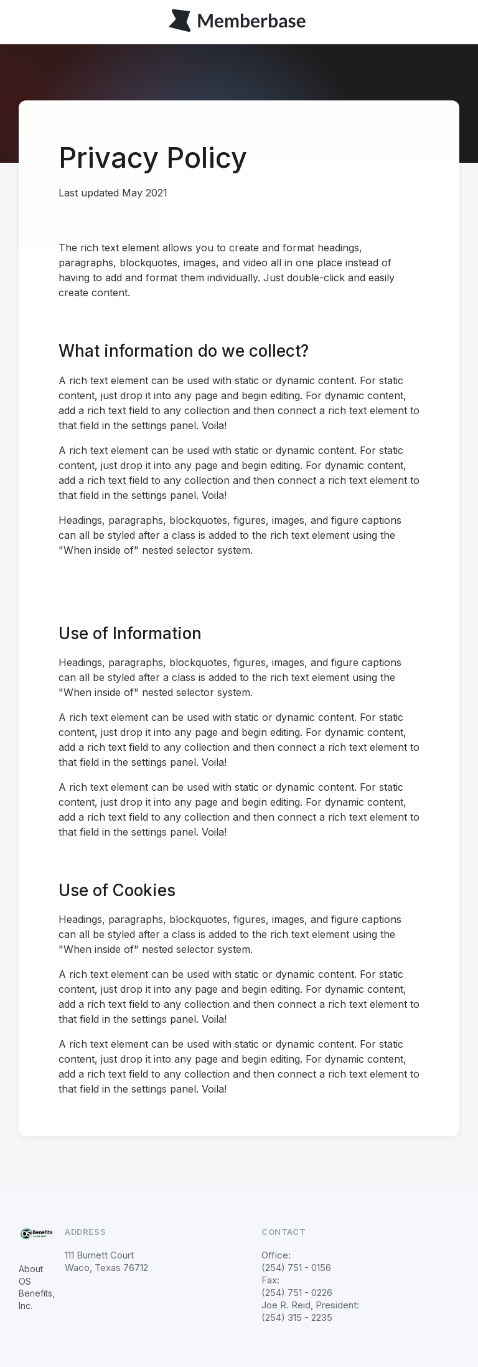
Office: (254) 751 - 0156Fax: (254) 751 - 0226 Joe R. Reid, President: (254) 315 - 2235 (310, 1286)
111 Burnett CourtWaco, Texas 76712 (106, 1261)
